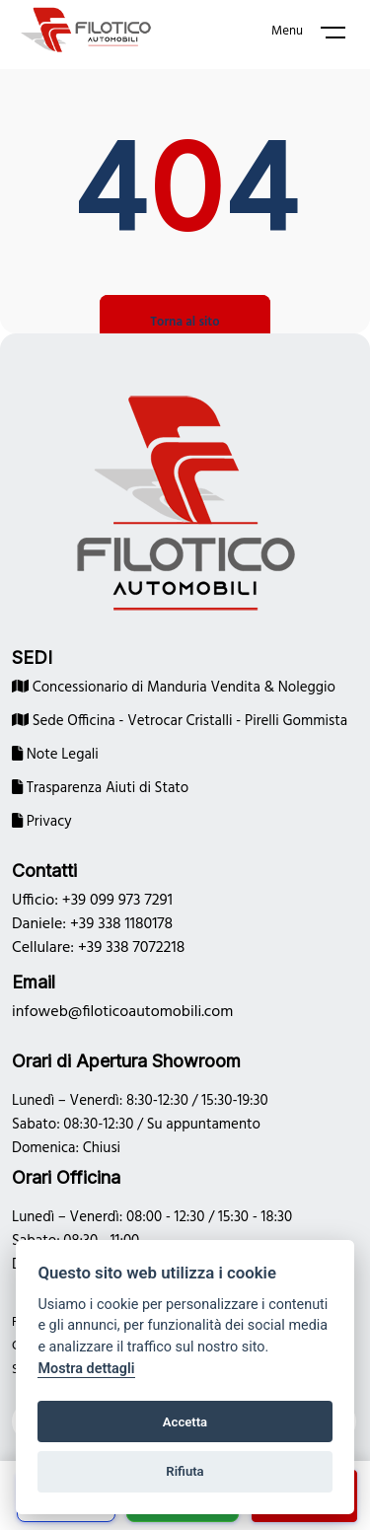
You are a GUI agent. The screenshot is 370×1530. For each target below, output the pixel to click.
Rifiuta (184, 1471)
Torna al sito (184, 322)
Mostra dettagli (85, 1368)
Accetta (185, 1422)
